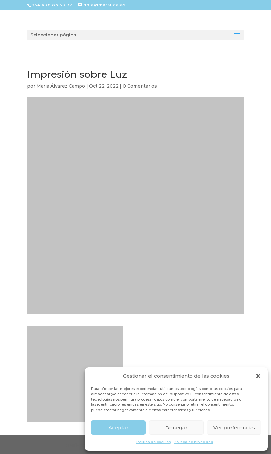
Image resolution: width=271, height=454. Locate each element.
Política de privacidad (193, 442)
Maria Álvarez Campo (60, 86)
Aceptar (118, 428)
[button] (258, 376)
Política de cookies (153, 442)
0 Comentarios (140, 86)
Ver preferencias (234, 428)
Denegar (176, 428)
